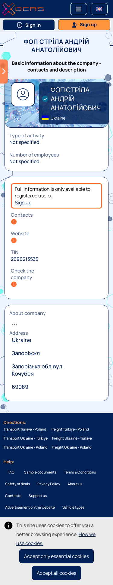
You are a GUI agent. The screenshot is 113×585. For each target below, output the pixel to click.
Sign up (23, 202)
